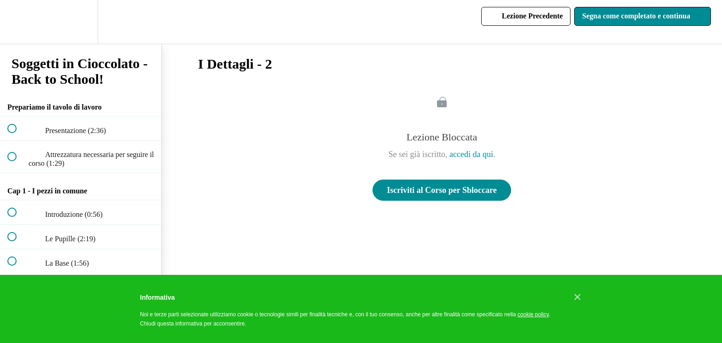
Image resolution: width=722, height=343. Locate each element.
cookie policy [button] (533, 314)
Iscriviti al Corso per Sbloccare (441, 190)
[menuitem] (81, 22)
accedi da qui (471, 154)
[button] (17, 22)
